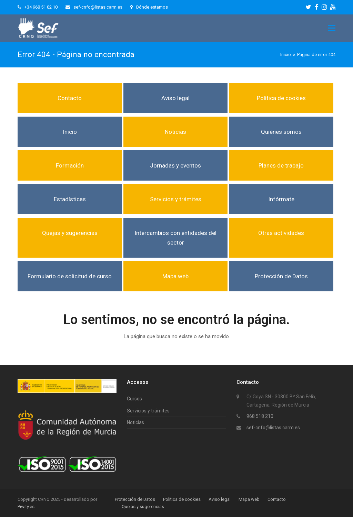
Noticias (175, 131)
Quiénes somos (281, 131)
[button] (331, 28)
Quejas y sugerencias (70, 232)
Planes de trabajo (281, 165)
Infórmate (281, 199)
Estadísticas (70, 199)
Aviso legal (175, 98)
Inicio (70, 131)
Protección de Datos (281, 276)
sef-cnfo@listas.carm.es (273, 427)
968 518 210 (259, 416)
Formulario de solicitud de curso (70, 276)
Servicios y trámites (175, 199)
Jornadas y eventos (175, 165)
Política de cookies (281, 98)
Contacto (70, 98)
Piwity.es (26, 506)
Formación (70, 165)
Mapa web (175, 276)
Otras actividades (281, 232)
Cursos (134, 398)
